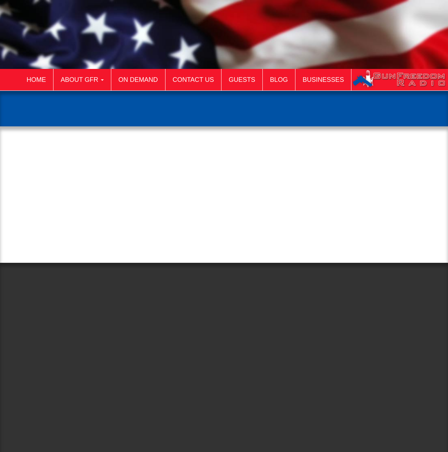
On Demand (138, 79)
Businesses (323, 79)
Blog (279, 79)
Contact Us (193, 79)
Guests (242, 79)
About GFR (82, 79)
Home (36, 79)
